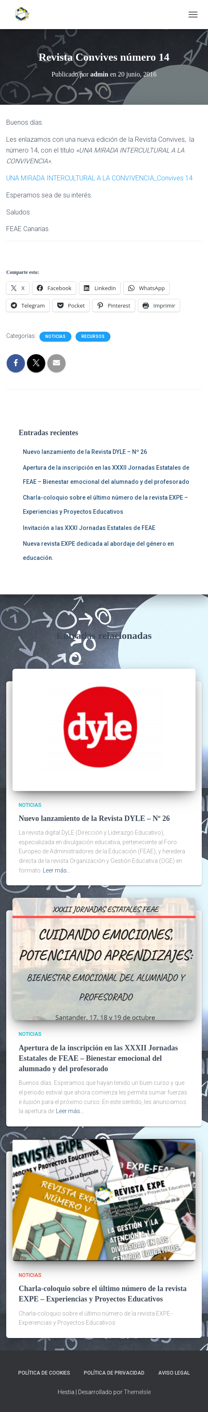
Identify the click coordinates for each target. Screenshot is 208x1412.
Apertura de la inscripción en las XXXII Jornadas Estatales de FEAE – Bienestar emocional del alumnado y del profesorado (98, 1058)
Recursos (93, 336)
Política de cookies (44, 1373)
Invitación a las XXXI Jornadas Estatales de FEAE (89, 528)
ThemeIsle (137, 1392)
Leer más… (57, 870)
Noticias (55, 336)
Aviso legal (174, 1373)
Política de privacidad (114, 1373)
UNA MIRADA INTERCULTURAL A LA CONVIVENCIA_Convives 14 (99, 178)
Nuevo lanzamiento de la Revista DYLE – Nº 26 (85, 451)
